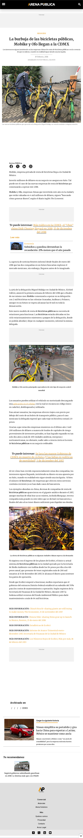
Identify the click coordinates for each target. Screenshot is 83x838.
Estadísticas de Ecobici (40, 625)
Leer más (14, 237)
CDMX (25, 708)
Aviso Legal (41, 827)
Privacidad (41, 820)
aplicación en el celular (24, 404)
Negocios (41, 33)
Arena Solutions (41, 807)
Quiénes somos (42, 816)
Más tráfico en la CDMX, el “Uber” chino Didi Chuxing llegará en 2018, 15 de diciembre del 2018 (42, 229)
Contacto (41, 824)
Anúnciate (41, 803)
